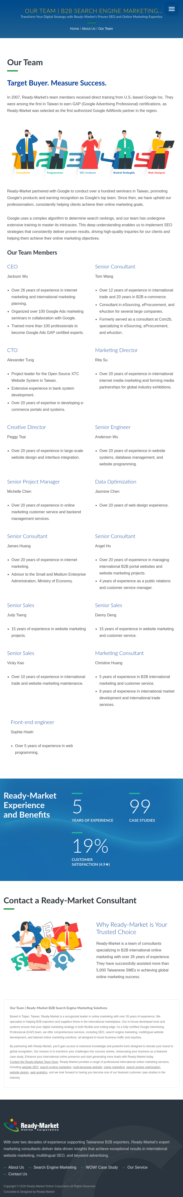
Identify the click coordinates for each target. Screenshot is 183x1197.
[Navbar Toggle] (171, 9)
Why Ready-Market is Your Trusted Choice (131, 928)
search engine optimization (143, 1067)
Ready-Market (46, 1191)
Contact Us (17, 1174)
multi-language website (87, 1067)
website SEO (30, 1067)
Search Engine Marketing (55, 1167)
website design (19, 1072)
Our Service (137, 1167)
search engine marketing (55, 1067)
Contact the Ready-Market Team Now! (34, 1062)
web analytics (38, 1072)
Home (74, 28)
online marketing (114, 1067)
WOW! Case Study (102, 1167)
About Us (89, 28)
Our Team (105, 28)
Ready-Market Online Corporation (48, 1186)
